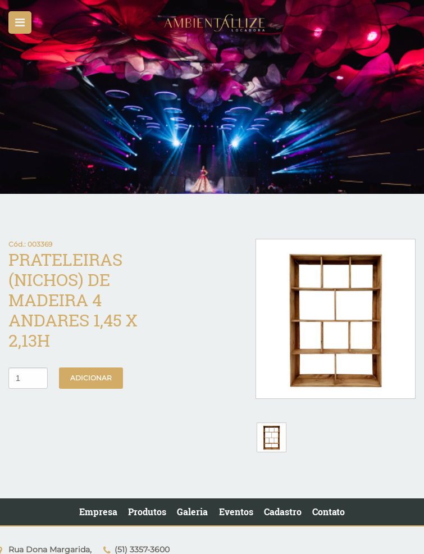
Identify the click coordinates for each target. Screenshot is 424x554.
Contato (328, 511)
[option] (212, 97)
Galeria (192, 511)
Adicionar (91, 378)
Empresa (98, 511)
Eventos (236, 511)
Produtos (147, 511)
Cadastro (283, 511)
